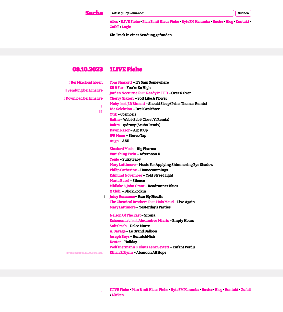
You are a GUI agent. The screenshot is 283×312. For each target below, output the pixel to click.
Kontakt (242, 21)
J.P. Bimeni (136, 104)
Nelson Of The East (125, 215)
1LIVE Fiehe (130, 21)
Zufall (114, 27)
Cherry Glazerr (122, 98)
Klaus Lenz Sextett (154, 247)
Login (126, 27)
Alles (114, 21)
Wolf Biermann (122, 247)
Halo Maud (165, 202)
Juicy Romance (122, 196)
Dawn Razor (120, 130)
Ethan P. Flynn (121, 252)
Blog (229, 21)
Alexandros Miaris (153, 220)
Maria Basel (119, 181)
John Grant (135, 186)
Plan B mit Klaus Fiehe (160, 21)
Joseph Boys (120, 236)
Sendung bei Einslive (84, 90)
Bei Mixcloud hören (86, 82)
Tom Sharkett (121, 82)
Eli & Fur (116, 88)
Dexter (115, 242)
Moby (114, 104)
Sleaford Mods (121, 149)
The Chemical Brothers (128, 202)
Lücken (118, 295)
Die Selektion (121, 109)
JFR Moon (117, 135)
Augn (114, 141)
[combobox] (172, 13)
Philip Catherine (123, 170)
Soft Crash (118, 226)
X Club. (115, 191)
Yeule (114, 159)
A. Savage (118, 231)
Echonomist (120, 220)
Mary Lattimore (123, 165)
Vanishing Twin (123, 154)
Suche (94, 13)
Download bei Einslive (83, 98)
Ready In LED (157, 93)
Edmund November (126, 175)
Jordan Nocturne (123, 93)
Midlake (116, 186)
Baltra (115, 120)
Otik (113, 114)
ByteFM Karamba (196, 21)
